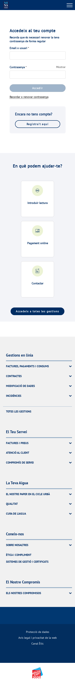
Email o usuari (18, 48)
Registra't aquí (37, 124)
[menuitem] (37, 632)
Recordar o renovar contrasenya (29, 97)
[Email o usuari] (38, 55)
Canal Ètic (37, 643)
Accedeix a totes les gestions (37, 311)
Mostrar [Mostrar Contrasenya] (61, 67)
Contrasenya (17, 67)
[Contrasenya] (38, 75)
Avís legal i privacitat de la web (37, 638)
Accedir (37, 88)
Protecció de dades (37, 632)
